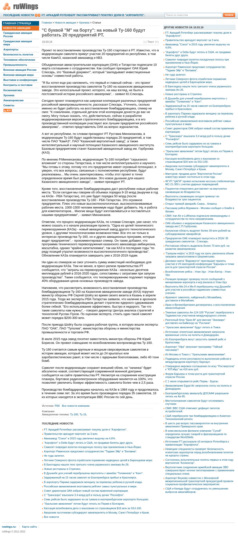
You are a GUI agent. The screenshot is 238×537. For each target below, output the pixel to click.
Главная (47, 22)
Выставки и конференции (20, 79)
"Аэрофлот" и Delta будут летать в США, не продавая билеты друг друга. (88, 442)
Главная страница (17, 23)
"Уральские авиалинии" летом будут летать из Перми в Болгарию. (84, 503)
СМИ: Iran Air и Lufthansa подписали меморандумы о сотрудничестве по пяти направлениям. (197, 217)
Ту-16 (83, 414)
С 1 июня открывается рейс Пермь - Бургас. (192, 381)
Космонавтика (12, 90)
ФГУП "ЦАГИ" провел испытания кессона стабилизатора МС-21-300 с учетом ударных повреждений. (200, 183)
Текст (151, 41)
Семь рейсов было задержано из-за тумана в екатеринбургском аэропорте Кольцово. (96, 499)
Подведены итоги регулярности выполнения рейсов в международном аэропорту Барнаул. (198, 360)
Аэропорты (10, 49)
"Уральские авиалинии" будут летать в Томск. (193, 327)
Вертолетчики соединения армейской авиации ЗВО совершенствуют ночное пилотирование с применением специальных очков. (199, 470)
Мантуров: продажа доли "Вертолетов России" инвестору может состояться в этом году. (193, 175)
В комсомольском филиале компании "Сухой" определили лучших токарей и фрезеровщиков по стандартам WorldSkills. (196, 433)
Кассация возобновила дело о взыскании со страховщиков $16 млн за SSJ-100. (93, 508)
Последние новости (18, 15)
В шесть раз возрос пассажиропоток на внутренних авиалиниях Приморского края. (196, 425)
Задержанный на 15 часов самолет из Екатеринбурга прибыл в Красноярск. (90, 477)
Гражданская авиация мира (17, 43)
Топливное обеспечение (19, 59)
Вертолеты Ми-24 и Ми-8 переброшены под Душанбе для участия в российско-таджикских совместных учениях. (198, 289)
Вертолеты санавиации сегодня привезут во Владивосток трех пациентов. (192, 198)
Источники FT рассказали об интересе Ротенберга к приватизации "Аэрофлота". (197, 443)
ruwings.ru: (9, 526)
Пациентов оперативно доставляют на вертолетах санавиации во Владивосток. (196, 190)
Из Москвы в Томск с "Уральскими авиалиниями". (195, 354)
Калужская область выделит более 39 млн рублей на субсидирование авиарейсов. (198, 232)
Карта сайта (29, 526)
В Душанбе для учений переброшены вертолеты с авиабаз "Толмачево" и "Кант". (93, 473)
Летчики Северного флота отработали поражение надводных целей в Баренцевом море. (98, 460)
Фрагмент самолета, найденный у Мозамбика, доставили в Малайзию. (193, 299)
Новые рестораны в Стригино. (62, 468)
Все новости (51, 516)
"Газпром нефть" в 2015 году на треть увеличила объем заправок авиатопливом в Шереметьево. (199, 255)
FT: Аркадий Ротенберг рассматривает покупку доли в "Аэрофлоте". (93, 15)
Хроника (8, 95)
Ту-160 (74, 414)
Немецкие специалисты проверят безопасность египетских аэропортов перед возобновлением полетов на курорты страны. (199, 452)
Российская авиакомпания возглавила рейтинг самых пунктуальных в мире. (90, 486)
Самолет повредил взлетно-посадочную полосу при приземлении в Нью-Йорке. (93, 447)
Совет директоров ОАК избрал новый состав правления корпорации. (86, 490)
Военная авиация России (19, 69)
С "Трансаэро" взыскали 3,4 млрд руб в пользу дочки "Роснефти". (84, 495)
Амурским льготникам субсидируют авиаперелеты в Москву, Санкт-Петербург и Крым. (96, 512)
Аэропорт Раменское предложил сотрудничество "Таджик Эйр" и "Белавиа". (90, 451)
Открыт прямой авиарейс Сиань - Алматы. (191, 203)
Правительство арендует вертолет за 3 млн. (71, 433)
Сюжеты (8, 105)
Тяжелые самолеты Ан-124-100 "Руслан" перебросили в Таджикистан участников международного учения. (199, 314)
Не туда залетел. (54, 455)
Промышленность (15, 64)
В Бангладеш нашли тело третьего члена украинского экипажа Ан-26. (86, 464)
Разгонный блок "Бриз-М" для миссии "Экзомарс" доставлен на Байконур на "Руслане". (195, 321)
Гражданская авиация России (17, 34)
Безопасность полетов (18, 54)
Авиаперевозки (13, 100)
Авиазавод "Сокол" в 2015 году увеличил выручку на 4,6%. (80, 438)
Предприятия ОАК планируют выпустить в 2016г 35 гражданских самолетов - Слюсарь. (196, 240)
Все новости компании (75, 405)
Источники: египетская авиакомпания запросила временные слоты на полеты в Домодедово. (195, 333)
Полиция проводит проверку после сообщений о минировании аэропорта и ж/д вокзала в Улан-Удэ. (196, 281)
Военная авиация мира (18, 74)
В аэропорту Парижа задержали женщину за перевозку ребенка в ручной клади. (93, 482)
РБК (57, 405)
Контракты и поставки (17, 85)
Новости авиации (16, 28)
